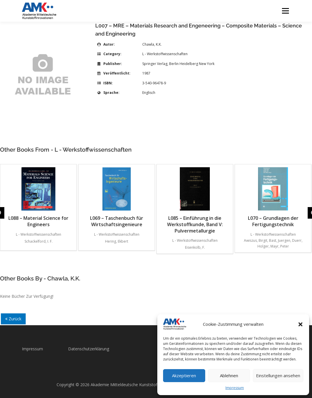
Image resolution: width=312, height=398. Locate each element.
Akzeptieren (184, 375)
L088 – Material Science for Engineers (38, 197)
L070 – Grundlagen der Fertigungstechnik (273, 197)
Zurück (13, 318)
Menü (285, 11)
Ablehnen (229, 375)
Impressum (234, 387)
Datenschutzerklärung (88, 348)
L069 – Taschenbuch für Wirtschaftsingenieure (116, 197)
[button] (300, 324)
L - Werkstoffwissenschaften (165, 53)
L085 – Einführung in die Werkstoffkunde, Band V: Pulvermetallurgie (195, 200)
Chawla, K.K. (152, 44)
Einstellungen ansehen (278, 375)
